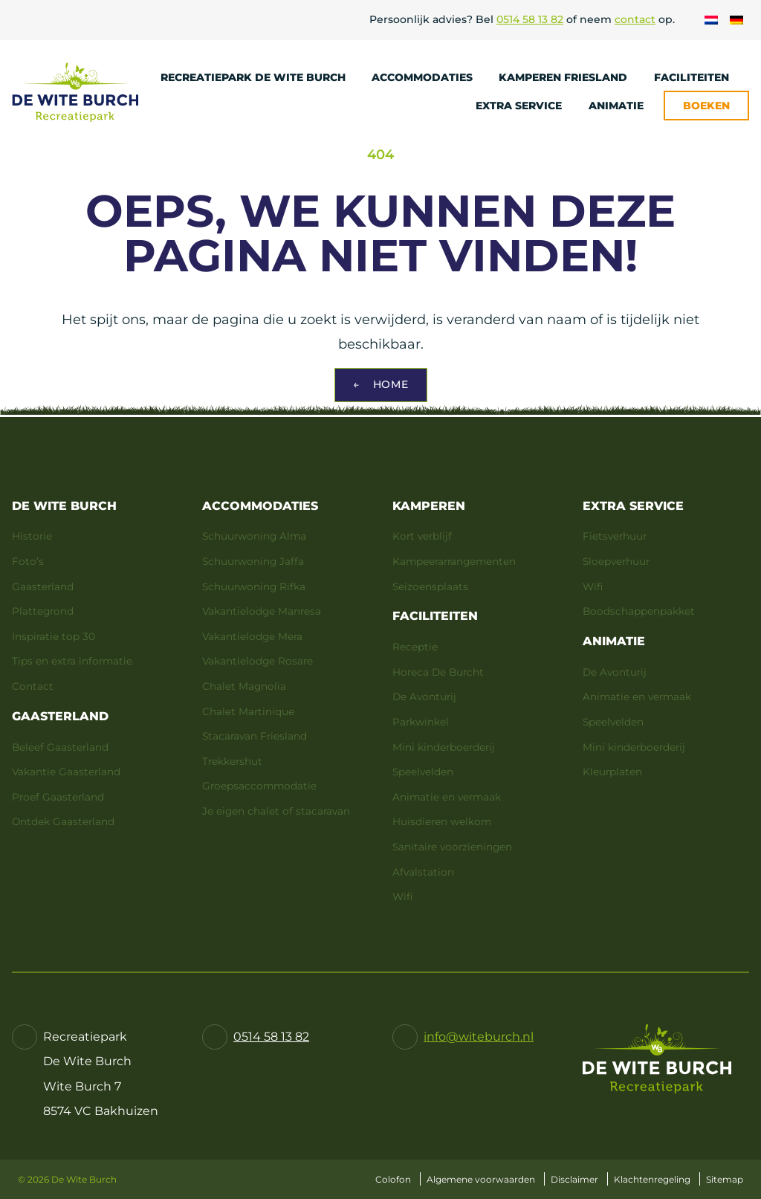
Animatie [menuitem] (623, 105)
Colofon (393, 1179)
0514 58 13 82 (529, 19)
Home (381, 384)
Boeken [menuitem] (706, 105)
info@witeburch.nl (479, 1037)
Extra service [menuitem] (526, 105)
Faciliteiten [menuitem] (698, 77)
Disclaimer (574, 1179)
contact (635, 19)
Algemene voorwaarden (481, 1179)
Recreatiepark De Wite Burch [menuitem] (260, 77)
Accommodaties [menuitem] (429, 77)
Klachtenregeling (652, 1179)
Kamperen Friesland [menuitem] (570, 77)
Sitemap (724, 1179)
